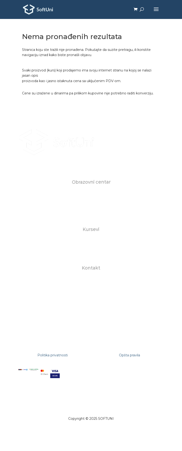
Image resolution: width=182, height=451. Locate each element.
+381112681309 (91, 295)
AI (91, 251)
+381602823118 (91, 290)
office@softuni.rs (91, 279)
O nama (91, 193)
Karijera (91, 204)
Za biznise (91, 246)
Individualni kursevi (91, 241)
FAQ (91, 209)
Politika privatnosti (52, 355)
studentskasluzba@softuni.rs (91, 285)
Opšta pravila (129, 355)
